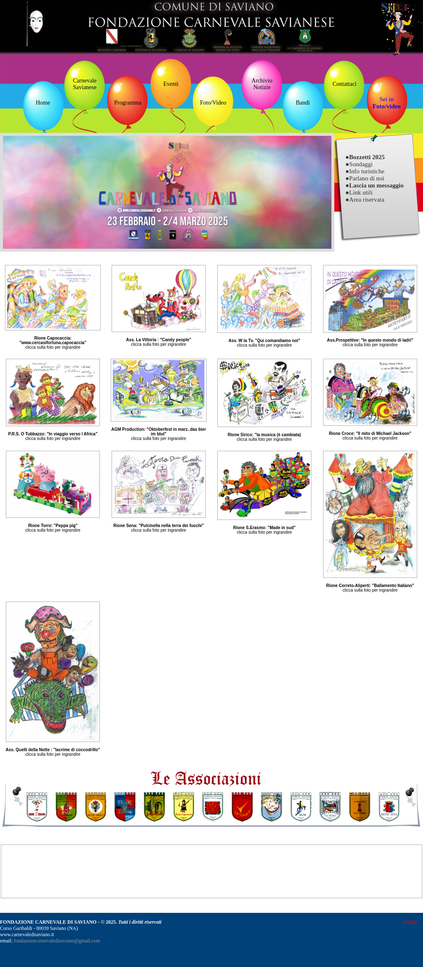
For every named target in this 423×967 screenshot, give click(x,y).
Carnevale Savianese (85, 83)
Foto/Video (213, 103)
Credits (410, 922)
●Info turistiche (365, 171)
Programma (127, 103)
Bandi (303, 103)
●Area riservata (365, 199)
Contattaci (345, 84)
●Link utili (359, 192)
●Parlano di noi (365, 178)
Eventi (171, 84)
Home (43, 103)
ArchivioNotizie (261, 83)
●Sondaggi (359, 164)
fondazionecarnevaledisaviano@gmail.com (57, 941)
